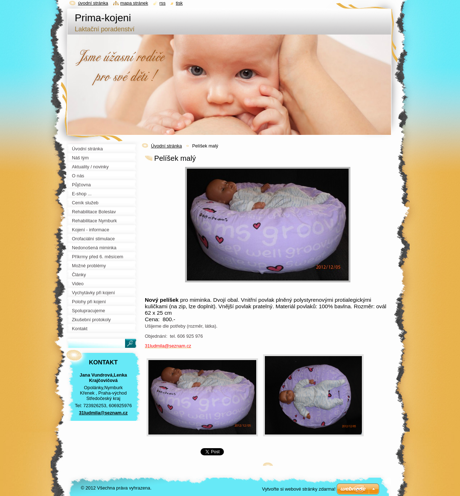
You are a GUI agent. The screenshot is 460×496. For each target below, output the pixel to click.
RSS (163, 3)
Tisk (179, 3)
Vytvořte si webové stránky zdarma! (299, 489)
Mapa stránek (134, 3)
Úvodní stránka (166, 146)
